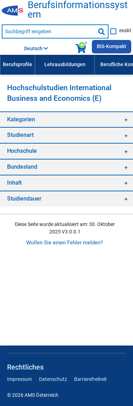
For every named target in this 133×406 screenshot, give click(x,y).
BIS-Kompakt (111, 46)
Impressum (19, 379)
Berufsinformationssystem (78, 9)
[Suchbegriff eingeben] (48, 31)
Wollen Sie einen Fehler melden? (64, 242)
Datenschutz (53, 379)
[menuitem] (17, 65)
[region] (66, 119)
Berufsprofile (17, 64)
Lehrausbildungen (64, 64)
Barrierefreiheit (90, 379)
